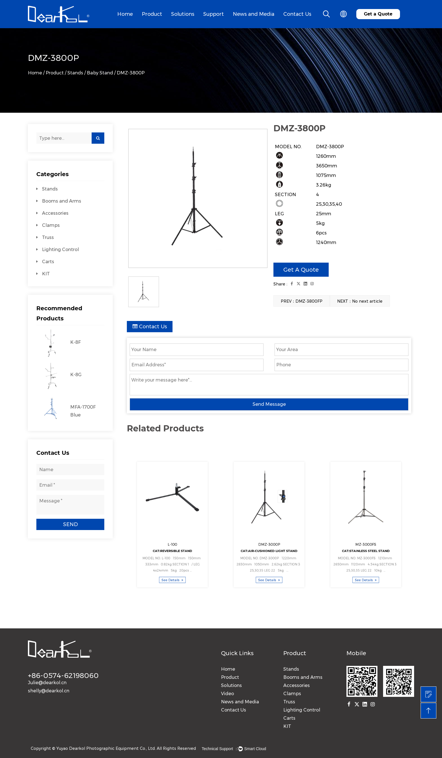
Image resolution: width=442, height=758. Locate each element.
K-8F (75, 342)
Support (213, 14)
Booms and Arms (61, 201)
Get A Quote (301, 269)
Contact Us (297, 14)
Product (152, 14)
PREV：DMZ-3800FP (301, 301)
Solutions (182, 14)
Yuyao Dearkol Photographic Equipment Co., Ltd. (106, 748)
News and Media (253, 14)
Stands (75, 73)
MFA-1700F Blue (83, 411)
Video (227, 693)
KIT (46, 273)
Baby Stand (100, 73)
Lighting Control (60, 249)
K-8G (75, 374)
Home (125, 14)
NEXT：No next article (360, 301)
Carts (48, 261)
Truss (48, 237)
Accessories (55, 213)
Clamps (51, 225)
